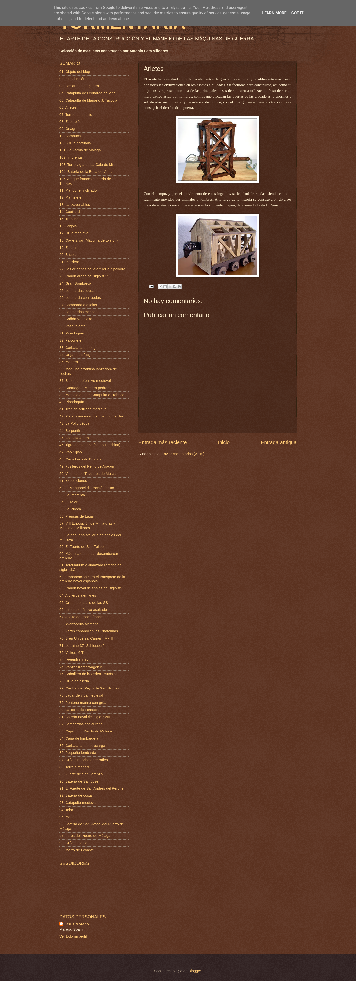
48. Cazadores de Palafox (80, 459)
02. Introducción (72, 79)
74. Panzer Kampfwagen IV (81, 667)
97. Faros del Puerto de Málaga (84, 836)
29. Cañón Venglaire (75, 319)
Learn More (274, 13)
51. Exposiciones (73, 481)
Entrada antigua (279, 442)
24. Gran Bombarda (75, 283)
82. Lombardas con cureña (81, 724)
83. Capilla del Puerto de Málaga (85, 731)
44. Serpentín (70, 431)
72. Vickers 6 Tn (72, 653)
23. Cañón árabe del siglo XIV (83, 276)
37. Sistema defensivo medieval (85, 381)
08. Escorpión (70, 122)
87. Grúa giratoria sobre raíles (83, 760)
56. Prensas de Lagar (76, 516)
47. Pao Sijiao (70, 452)
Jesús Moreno (76, 924)
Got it (297, 13)
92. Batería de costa (75, 795)
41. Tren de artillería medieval (83, 409)
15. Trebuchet (70, 219)
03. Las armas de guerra (79, 86)
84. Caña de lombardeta (78, 738)
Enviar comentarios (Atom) (182, 454)
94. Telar (66, 810)
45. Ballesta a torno (75, 438)
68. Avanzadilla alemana (79, 624)
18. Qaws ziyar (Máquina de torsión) (88, 240)
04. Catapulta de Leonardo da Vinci (87, 93)
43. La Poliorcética (74, 423)
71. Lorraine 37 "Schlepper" (81, 645)
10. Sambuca (70, 136)
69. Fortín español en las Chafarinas (88, 631)
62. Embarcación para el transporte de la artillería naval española (92, 579)
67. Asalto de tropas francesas (83, 617)
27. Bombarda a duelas (78, 305)
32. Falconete (70, 340)
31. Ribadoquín (71, 333)
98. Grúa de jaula (73, 843)
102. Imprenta (70, 157)
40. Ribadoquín (71, 402)
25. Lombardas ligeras (77, 290)
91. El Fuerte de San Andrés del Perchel (91, 788)
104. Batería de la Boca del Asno (85, 172)
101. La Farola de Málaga (80, 150)
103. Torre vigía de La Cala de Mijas (88, 165)
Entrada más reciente (162, 442)
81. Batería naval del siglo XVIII (84, 717)
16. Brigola (68, 226)
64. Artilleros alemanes (77, 595)
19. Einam (67, 248)
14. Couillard (69, 212)
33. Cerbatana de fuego (78, 348)
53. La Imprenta (72, 495)
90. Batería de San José (78, 781)
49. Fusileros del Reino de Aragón (86, 466)
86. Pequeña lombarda (77, 753)
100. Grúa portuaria (75, 143)
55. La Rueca (70, 509)
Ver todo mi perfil (73, 936)
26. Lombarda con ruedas (80, 298)
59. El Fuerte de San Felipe (81, 547)
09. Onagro (68, 129)
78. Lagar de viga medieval (81, 695)
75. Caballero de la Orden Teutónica (88, 674)
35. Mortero (68, 362)
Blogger (195, 971)
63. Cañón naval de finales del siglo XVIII (92, 588)
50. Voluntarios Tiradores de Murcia (88, 474)
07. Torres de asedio (75, 115)
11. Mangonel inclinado (78, 190)
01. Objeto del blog (74, 72)
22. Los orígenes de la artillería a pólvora (92, 269)
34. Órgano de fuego (76, 355)
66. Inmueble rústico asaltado (83, 610)
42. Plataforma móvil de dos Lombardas (91, 416)
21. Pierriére (69, 262)
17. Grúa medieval (74, 233)
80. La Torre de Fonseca (79, 710)
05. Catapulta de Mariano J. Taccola (88, 100)
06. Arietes (68, 107)
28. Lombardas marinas (78, 312)
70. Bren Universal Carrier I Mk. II (86, 638)
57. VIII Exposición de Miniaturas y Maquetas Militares (87, 526)
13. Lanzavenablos (74, 205)
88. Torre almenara (74, 767)
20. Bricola (68, 255)
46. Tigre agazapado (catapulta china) (89, 445)
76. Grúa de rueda (74, 681)
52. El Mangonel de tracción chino (86, 488)
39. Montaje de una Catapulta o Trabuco (91, 395)
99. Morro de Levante (76, 850)
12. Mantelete (70, 197)
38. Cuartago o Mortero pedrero (85, 388)
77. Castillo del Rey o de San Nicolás (89, 688)
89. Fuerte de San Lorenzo (81, 774)
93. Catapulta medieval (78, 803)
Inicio (224, 442)
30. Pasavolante (72, 326)
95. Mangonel (70, 817)
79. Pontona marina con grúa (82, 703)
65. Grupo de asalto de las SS (83, 603)
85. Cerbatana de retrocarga (82, 746)
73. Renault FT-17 (74, 660)
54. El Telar (68, 502)
